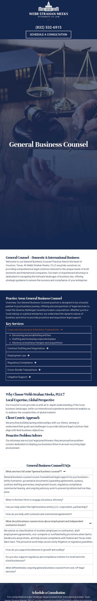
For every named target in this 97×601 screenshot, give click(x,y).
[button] (48, 19)
